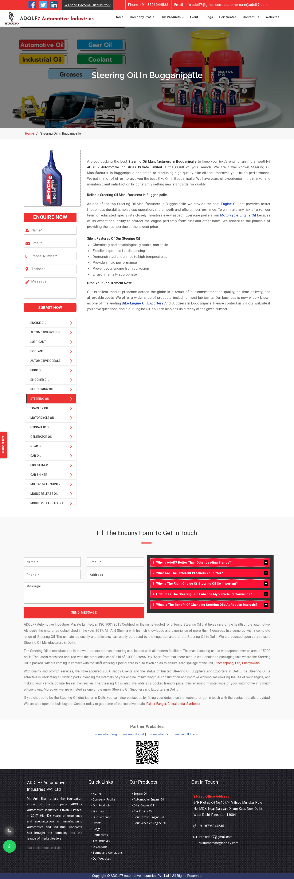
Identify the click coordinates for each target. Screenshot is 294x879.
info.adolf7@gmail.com (198, 5)
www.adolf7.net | (134, 734)
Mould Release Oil (44, 493)
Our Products (171, 17)
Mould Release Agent (46, 503)
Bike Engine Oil (143, 805)
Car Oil (35, 455)
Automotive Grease (45, 360)
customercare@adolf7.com (246, 5)
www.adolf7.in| (160, 734)
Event (194, 17)
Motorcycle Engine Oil (238, 215)
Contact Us (251, 17)
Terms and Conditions (107, 853)
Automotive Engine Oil (148, 799)
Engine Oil (38, 323)
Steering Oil (39, 398)
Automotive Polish (45, 332)
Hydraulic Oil (40, 427)
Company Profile (142, 17)
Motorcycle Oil (42, 417)
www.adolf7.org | (106, 734)
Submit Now (50, 307)
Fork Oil (36, 370)
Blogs (208, 17)
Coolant (37, 351)
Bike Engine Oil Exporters (142, 303)
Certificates (227, 17)
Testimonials (100, 841)
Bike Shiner (39, 465)
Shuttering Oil (41, 389)
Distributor (99, 847)
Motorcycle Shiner (45, 484)
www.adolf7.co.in (186, 734)
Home (119, 17)
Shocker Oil (39, 379)
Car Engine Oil (142, 811)
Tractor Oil (39, 408)
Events (96, 823)
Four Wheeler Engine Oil (149, 823)
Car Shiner (38, 474)
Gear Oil (36, 446)
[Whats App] (9, 846)
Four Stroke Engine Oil (148, 817)
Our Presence (101, 817)
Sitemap (97, 811)
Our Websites (101, 858)
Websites (272, 17)
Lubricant (38, 341)
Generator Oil (41, 436)
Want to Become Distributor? (87, 5)
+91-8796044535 (148, 5)
